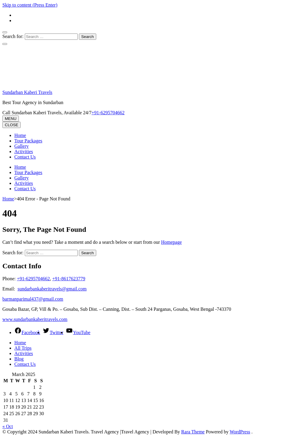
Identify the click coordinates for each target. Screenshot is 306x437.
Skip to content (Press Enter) (29, 4)
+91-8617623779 (68, 278)
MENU (10, 118)
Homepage (171, 242)
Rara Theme (192, 431)
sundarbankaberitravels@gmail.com (52, 288)
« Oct (7, 426)
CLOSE (11, 125)
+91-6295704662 (33, 278)
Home (20, 135)
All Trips (22, 348)
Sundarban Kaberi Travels (27, 92)
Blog (19, 358)
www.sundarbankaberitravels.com (35, 319)
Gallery (21, 146)
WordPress (240, 431)
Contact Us (25, 156)
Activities (23, 151)
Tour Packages (28, 140)
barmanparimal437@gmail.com (32, 299)
